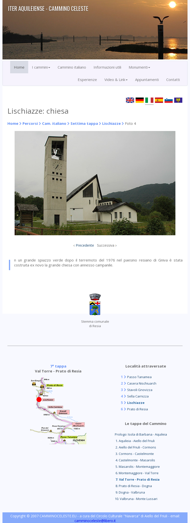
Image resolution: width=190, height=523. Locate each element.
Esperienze (87, 79)
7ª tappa (58, 366)
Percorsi (30, 123)
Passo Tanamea (139, 377)
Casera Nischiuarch (141, 383)
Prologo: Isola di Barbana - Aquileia (141, 434)
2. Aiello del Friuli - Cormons (135, 447)
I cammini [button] (41, 67)
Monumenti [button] (139, 67)
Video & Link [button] (116, 79)
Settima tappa (84, 123)
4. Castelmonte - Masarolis (135, 460)
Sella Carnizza (138, 396)
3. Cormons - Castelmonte (134, 453)
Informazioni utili (107, 67)
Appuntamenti (147, 79)
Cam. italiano (54, 123)
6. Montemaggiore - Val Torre (137, 473)
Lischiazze (111, 123)
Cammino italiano (72, 67)
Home (19, 67)
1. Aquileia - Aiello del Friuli (135, 441)
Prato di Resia (137, 409)
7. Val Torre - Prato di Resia (137, 479)
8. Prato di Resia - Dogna (133, 486)
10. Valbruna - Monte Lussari (136, 499)
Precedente (85, 245)
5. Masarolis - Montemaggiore (137, 466)
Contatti (173, 79)
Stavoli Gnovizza (139, 390)
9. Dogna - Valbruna (130, 492)
